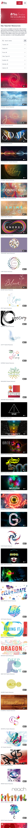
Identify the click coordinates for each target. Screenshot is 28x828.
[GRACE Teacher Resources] (14, 125)
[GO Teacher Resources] (14, 527)
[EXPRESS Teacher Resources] (14, 363)
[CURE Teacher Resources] (14, 271)
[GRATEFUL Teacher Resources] (14, 729)
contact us (23, 33)
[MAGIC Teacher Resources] (14, 820)
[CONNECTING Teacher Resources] (14, 198)
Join (19, 3)
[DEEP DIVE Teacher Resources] (14, 674)
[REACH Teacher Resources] (14, 802)
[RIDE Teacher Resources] (14, 564)
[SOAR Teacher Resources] (14, 143)
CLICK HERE (8, 33)
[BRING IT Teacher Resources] (14, 637)
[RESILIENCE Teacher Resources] (14, 381)
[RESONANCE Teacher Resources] (14, 436)
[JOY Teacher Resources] (14, 747)
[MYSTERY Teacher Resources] (14, 326)
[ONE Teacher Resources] (14, 418)
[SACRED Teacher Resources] (14, 692)
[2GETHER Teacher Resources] (14, 399)
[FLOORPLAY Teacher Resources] (14, 710)
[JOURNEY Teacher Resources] (14, 107)
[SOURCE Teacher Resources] (14, 509)
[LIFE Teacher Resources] (14, 619)
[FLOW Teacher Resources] (14, 546)
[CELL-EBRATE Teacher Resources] (14, 601)
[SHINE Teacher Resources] (14, 217)
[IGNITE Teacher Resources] (14, 454)
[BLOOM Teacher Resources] (14, 290)
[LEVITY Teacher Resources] (14, 345)
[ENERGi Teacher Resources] (14, 235)
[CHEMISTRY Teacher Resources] (14, 88)
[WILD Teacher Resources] (14, 582)
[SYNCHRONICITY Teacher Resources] (14, 162)
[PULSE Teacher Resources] (14, 765)
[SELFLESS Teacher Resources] (14, 491)
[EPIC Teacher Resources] (14, 308)
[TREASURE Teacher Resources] (14, 253)
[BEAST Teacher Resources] (14, 473)
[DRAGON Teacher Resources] (14, 655)
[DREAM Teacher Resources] (14, 784)
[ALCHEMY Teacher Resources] (14, 180)
